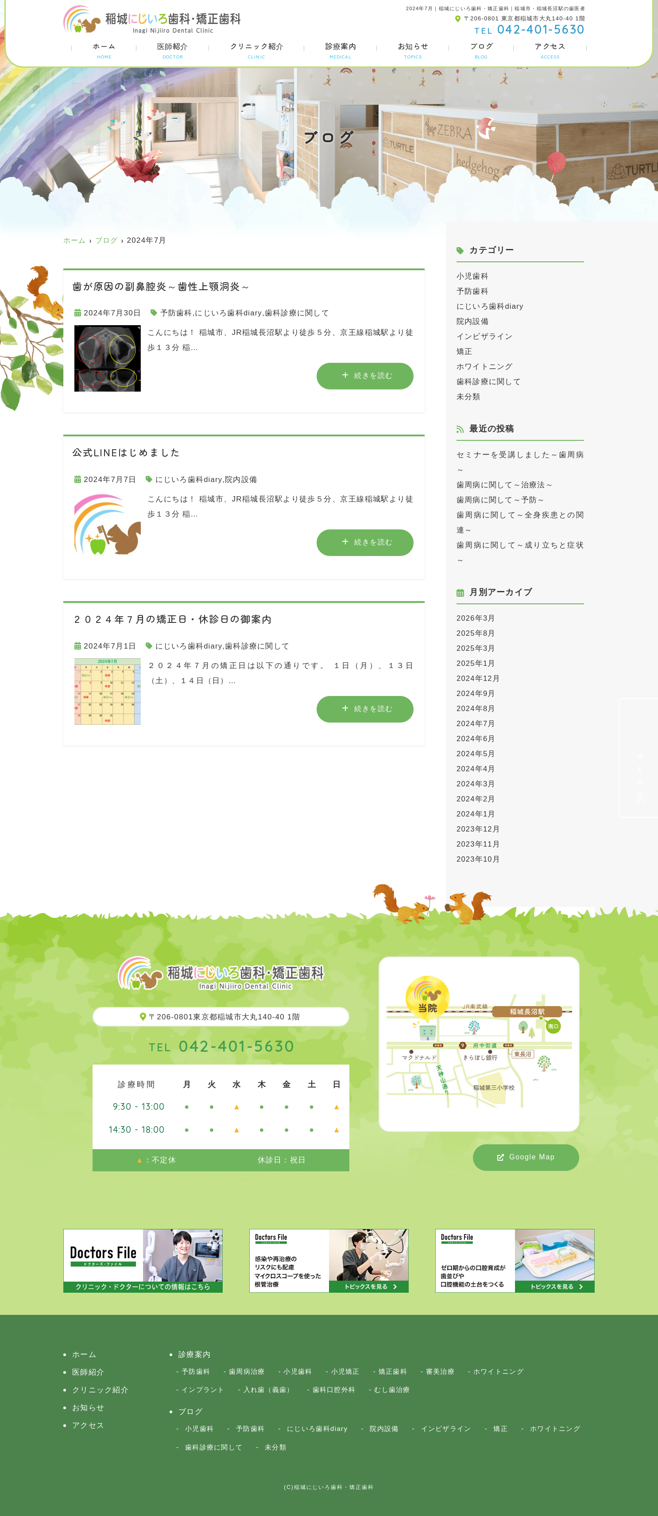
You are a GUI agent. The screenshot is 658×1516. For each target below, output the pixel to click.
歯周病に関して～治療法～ (505, 485)
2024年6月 (476, 739)
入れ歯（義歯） (269, 1389)
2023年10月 (479, 859)
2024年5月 (476, 754)
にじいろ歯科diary (229, 313)
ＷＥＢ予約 (640, 771)
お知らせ (413, 50)
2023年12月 (479, 829)
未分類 (469, 397)
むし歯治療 (392, 1389)
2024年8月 (476, 708)
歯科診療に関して (297, 313)
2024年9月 (476, 693)
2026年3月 (476, 618)
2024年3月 (476, 784)
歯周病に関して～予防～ (501, 500)
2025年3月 (476, 648)
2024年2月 (476, 799)
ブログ (481, 50)
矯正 (465, 351)
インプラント (203, 1389)
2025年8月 (476, 633)
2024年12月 (479, 678)
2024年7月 (476, 723)
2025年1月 (476, 663)
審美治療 (440, 1371)
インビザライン (485, 336)
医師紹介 (172, 50)
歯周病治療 (247, 1371)
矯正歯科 (393, 1371)
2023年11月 (479, 844)
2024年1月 (476, 814)
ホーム (104, 50)
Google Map (532, 1157)
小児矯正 (345, 1371)
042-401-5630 (222, 1046)
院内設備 (241, 479)
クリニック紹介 (257, 50)
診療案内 (340, 50)
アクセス (549, 50)
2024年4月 (476, 769)
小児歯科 (473, 276)
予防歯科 (176, 313)
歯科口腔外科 (334, 1389)
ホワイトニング (485, 366)
